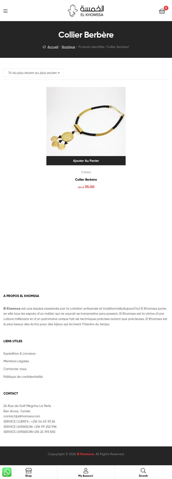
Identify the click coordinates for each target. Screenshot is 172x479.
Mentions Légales (16, 361)
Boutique (68, 47)
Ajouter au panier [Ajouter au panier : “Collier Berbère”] (86, 161)
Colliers (86, 172)
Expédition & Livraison (19, 353)
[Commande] (33, 73)
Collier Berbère (86, 179)
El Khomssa (85, 454)
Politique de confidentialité (23, 376)
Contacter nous (14, 369)
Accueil (53, 47)
